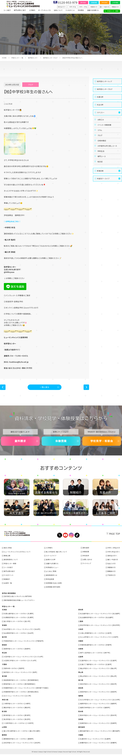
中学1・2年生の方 (114, 550)
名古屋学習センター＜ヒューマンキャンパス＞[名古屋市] (100, 615)
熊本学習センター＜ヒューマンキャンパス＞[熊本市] (98, 716)
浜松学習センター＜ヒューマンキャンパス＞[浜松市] (22, 743)
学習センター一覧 (18, 58)
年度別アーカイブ (103, 184)
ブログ (100, 137)
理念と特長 (8, 550)
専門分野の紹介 (9, 573)
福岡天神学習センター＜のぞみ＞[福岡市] (95, 708)
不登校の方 (112, 577)
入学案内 (32, 11)
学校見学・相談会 (101, 442)
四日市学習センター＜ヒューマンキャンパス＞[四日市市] (100, 627)
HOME (4, 58)
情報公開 (7, 557)
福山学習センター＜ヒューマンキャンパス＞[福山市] (98, 669)
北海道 (4, 611)
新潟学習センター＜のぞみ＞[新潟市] (17, 716)
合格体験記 (102, 143)
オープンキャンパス (44, 11)
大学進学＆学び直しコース (108, 149)
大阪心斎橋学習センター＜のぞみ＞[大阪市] (96, 634)
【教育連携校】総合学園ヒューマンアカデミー (19, 602)
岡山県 (80, 673)
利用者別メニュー (52, 569)
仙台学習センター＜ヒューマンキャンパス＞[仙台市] (22, 631)
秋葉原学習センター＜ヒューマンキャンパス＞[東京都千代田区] (26, 689)
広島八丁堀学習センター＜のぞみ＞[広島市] (96, 666)
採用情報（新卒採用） (53, 589)
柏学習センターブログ (52, 58)
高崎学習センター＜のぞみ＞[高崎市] (17, 650)
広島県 (80, 658)
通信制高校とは (51, 577)
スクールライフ (51, 557)
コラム (100, 131)
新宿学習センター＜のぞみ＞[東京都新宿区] (19, 685)
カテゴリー (101, 112)
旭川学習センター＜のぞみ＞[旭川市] (17, 623)
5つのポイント (70, 11)
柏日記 (100, 167)
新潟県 (4, 712)
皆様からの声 (50, 561)
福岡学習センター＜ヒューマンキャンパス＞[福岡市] (98, 704)
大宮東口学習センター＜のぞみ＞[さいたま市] (20, 662)
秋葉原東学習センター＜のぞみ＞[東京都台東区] (21, 693)
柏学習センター (34, 58)
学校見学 (104, 2)
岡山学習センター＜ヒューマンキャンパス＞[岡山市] (98, 677)
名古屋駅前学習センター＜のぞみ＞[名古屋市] (96, 619)
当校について (58, 11)
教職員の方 (115, 7)
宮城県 (4, 627)
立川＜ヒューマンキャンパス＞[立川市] (17, 697)
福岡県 (80, 697)
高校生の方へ (62, 7)
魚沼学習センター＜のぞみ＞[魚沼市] (17, 720)
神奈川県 (5, 701)
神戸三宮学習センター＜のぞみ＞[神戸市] (95, 654)
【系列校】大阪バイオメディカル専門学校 (18, 598)
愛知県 (80, 611)
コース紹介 (7, 11)
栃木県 (4, 638)
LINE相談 (115, 2)
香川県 (80, 681)
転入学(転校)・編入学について (56, 554)
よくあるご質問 (51, 573)
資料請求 (83, 2)
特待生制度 (50, 581)
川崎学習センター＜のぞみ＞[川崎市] (17, 704)
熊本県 (80, 712)
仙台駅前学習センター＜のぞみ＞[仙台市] (19, 634)
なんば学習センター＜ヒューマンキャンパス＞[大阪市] (99, 638)
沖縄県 (80, 735)
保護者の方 (94, 7)
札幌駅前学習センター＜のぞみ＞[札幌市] (19, 619)
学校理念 (81, 11)
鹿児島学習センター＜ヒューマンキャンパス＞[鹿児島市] (100, 732)
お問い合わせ (87, 561)
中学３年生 (72, 7)
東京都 (4, 677)
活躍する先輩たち (93, 11)
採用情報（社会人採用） (54, 585)
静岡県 (4, 735)
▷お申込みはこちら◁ (12, 221)
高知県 (80, 689)
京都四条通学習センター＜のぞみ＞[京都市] (96, 646)
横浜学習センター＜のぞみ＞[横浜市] (17, 708)
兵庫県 (80, 650)
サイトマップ (87, 565)
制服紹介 (7, 581)
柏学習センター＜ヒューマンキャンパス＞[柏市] (20, 673)
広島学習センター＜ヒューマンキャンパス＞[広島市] (98, 662)
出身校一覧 (8, 585)
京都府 (80, 642)
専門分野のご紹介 (20, 11)
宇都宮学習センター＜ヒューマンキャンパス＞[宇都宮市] (24, 642)
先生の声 (100, 104)
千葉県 (4, 666)
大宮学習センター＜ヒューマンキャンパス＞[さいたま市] (23, 658)
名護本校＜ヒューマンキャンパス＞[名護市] (95, 739)
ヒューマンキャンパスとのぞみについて (17, 554)
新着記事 (100, 177)
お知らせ (101, 120)
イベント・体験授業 (105, 126)
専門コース (102, 161)
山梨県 (4, 728)
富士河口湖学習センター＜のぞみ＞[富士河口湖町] (22, 732)
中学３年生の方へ (114, 554)
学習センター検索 (112, 11)
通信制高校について (11, 561)
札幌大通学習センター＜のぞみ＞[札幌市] (19, 615)
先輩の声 (100, 97)
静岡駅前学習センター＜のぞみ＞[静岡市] (19, 739)
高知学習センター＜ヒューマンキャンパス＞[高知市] (98, 693)
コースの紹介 (8, 569)
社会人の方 (112, 565)
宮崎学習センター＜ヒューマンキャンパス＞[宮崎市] (98, 724)
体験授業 (94, 2)
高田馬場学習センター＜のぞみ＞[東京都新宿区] (21, 681)
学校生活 (101, 155)
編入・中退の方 (104, 7)
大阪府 (80, 631)
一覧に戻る (44, 387)
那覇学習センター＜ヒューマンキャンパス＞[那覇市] (98, 743)
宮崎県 (80, 720)
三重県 (80, 623)
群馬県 (4, 646)
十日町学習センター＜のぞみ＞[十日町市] (19, 724)
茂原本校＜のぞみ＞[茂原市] (14, 669)
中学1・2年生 (83, 7)
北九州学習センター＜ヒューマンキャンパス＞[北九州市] (100, 701)
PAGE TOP (114, 535)
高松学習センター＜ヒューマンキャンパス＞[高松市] (98, 685)
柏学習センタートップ (104, 81)
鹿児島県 (81, 728)
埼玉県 (4, 654)
